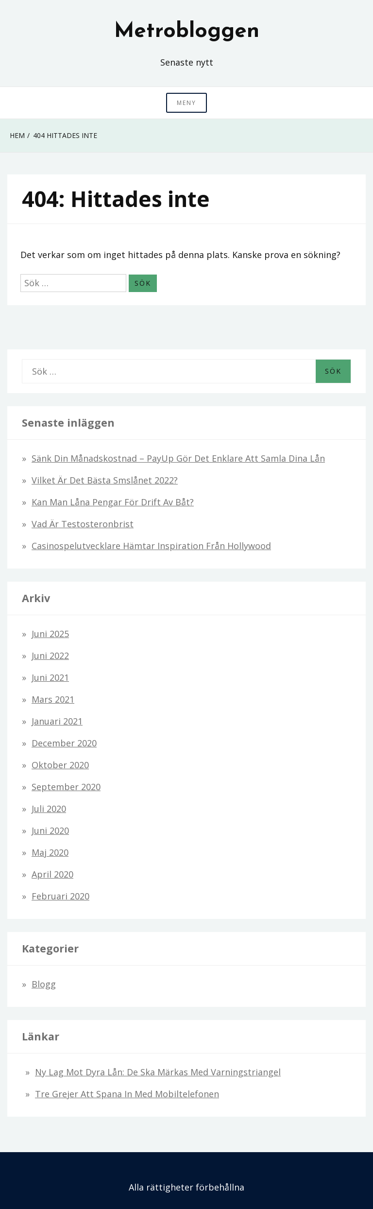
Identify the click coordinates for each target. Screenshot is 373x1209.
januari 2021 (57, 721)
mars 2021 (53, 699)
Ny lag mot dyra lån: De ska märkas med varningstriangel (158, 1072)
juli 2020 (49, 808)
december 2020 (64, 743)
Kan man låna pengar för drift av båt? (113, 502)
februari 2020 (60, 896)
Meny (186, 103)
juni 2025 (50, 633)
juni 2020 (50, 830)
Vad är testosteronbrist (83, 524)
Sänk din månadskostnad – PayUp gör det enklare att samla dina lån (178, 458)
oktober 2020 (60, 765)
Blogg (44, 984)
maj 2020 (50, 852)
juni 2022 (50, 655)
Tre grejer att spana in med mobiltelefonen (127, 1094)
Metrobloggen (186, 31)
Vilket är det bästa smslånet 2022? (105, 480)
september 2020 (66, 787)
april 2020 (52, 874)
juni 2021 (50, 677)
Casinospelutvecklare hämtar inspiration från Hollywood (151, 546)
